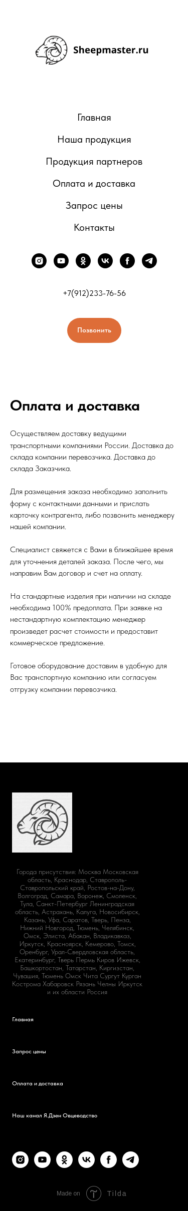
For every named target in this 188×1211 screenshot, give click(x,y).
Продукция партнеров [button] (94, 161)
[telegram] (149, 260)
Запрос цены (94, 205)
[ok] (83, 260)
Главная (94, 117)
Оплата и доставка (94, 183)
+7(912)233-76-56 (94, 293)
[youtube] (61, 260)
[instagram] (39, 260)
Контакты (94, 227)
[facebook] (127, 260)
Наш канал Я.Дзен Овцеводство (54, 1115)
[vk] (105, 260)
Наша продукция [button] (94, 139)
